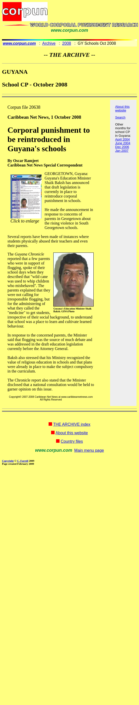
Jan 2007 (122, 150)
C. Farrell (22, 460)
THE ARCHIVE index (71, 424)
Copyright (8, 460)
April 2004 (122, 139)
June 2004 (122, 143)
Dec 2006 (122, 147)
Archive (49, 43)
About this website (122, 108)
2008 (66, 43)
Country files (72, 441)
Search (120, 117)
